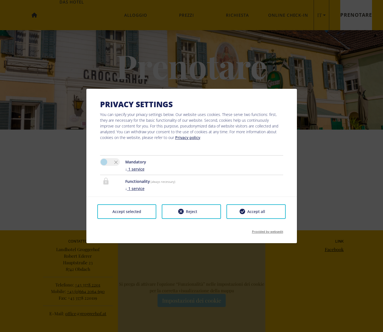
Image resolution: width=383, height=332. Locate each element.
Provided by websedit (267, 229)
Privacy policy (187, 137)
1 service (134, 169)
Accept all (256, 211)
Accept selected (126, 211)
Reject (191, 211)
